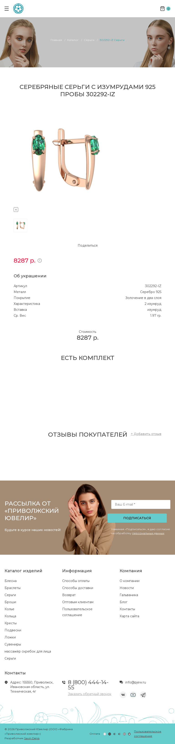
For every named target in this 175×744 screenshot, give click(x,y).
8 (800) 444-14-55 (88, 685)
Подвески (13, 630)
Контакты (127, 609)
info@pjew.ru (135, 682)
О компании (129, 581)
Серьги (10, 595)
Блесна (11, 581)
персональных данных (148, 533)
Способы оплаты (76, 581)
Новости (127, 588)
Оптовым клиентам (77, 602)
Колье (9, 609)
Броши (10, 602)
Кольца (10, 616)
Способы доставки (77, 588)
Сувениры (13, 644)
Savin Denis (31, 738)
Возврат (69, 595)
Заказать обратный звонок (89, 694)
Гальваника (129, 595)
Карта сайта (129, 616)
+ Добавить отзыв (146, 434)
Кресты (11, 623)
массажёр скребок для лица (28, 651)
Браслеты (13, 588)
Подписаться (137, 518)
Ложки (10, 637)
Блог (123, 602)
